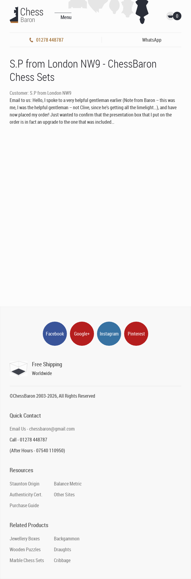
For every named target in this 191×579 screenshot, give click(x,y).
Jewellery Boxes (25, 538)
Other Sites (64, 494)
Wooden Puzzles (25, 549)
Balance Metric (68, 483)
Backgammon (67, 538)
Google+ (82, 333)
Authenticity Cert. (26, 494)
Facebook (55, 333)
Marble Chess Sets (27, 560)
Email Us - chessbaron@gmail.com (42, 428)
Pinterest (136, 333)
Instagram (109, 333)
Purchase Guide (24, 505)
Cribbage (62, 560)
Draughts (62, 549)
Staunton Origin (24, 483)
